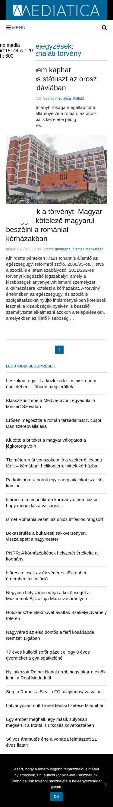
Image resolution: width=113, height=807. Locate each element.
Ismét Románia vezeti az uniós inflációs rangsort (54, 519)
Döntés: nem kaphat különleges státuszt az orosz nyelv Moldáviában (51, 79)
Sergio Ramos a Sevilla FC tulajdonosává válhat (54, 691)
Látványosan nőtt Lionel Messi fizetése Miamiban (55, 705)
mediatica (63, 98)
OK (56, 796)
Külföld (78, 98)
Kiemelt (78, 249)
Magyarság (94, 249)
